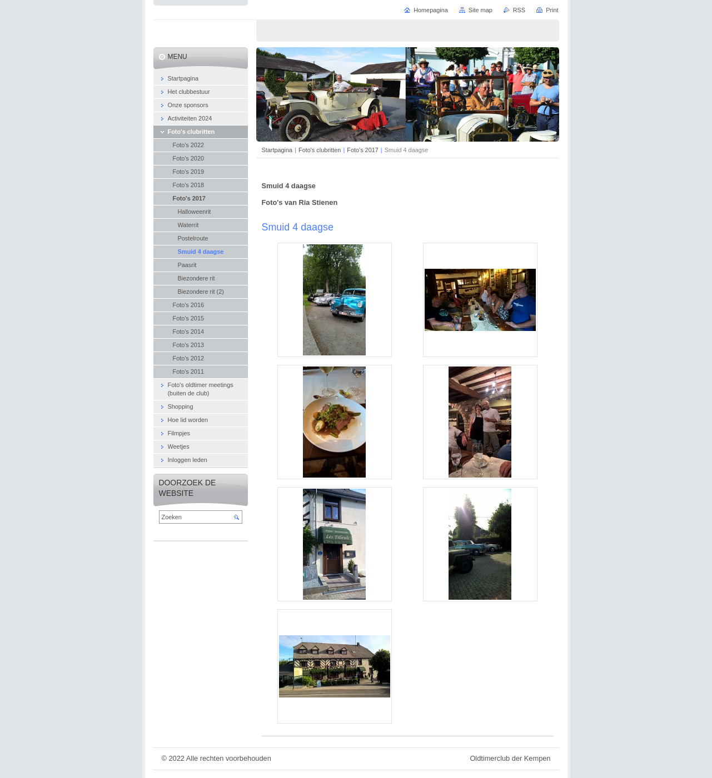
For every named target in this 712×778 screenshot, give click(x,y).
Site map (480, 10)
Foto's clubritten (319, 150)
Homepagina (431, 10)
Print (552, 10)
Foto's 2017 (363, 150)
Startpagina (277, 150)
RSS (519, 10)
